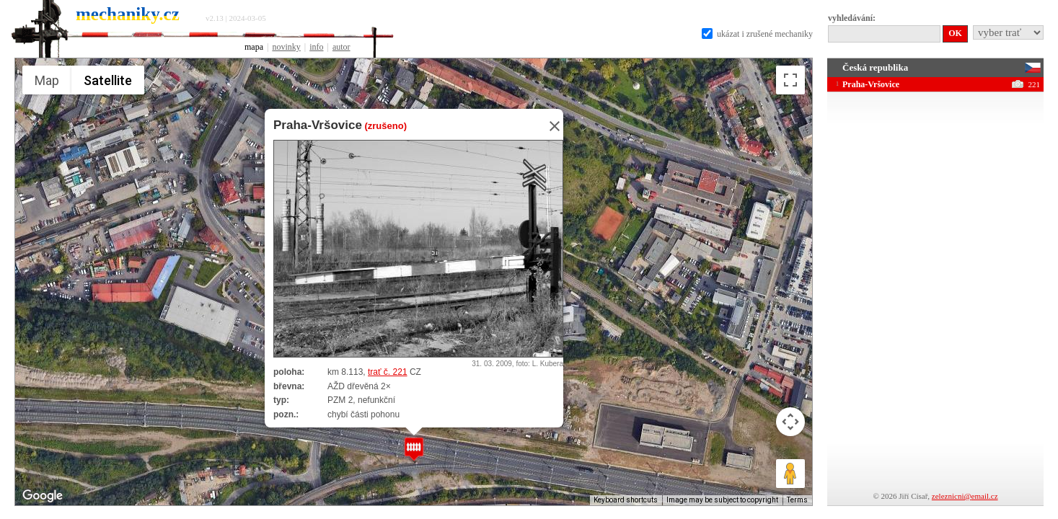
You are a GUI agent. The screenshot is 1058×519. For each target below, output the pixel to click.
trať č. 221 (387, 372)
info (316, 47)
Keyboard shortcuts (626, 500)
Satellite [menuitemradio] (108, 80)
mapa (253, 47)
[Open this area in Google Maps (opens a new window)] (42, 496)
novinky (286, 47)
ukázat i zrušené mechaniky (757, 34)
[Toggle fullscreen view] (790, 80)
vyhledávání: (852, 18)
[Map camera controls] (790, 421)
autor (341, 47)
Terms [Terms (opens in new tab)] (797, 500)
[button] (414, 448)
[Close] (550, 126)
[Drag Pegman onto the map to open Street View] (790, 473)
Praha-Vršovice (317, 125)
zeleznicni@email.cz (965, 496)
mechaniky (128, 14)
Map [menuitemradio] (47, 80)
